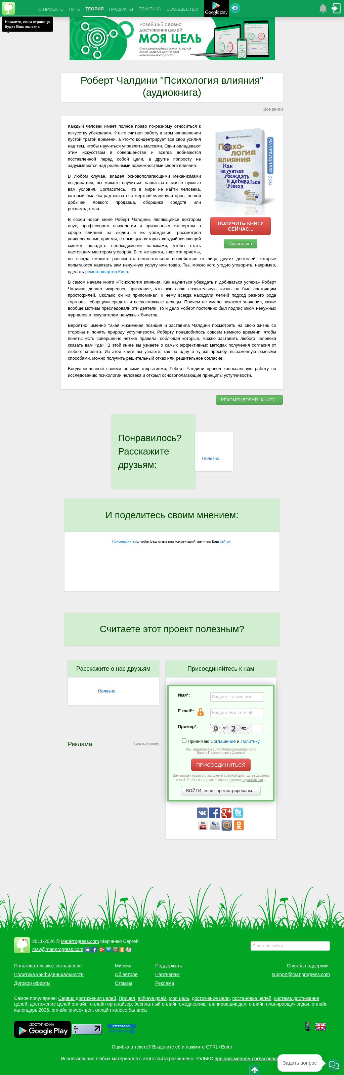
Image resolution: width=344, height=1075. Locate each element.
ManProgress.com (80, 941)
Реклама (164, 983)
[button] (334, 1065)
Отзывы (123, 983)
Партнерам (167, 974)
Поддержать (168, 965)
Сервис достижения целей (87, 998)
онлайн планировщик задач (279, 1004)
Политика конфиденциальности (49, 974)
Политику (250, 741)
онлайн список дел (72, 1010)
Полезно (210, 458)
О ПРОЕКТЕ (50, 9)
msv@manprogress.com (57, 949)
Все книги (273, 109)
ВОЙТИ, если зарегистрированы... (221, 790)
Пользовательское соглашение (48, 965)
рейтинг (226, 541)
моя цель (179, 998)
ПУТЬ (74, 9)
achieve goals (152, 998)
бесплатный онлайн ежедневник (169, 1004)
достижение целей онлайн (58, 1004)
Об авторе (126, 974)
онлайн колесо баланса (120, 1010)
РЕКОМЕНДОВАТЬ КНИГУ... (249, 399)
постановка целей (251, 998)
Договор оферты (32, 983)
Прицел (127, 998)
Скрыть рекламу (146, 744)
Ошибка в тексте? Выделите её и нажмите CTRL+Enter (172, 1047)
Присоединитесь (125, 541)
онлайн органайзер (111, 1004)
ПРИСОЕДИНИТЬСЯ (221, 765)
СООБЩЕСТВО (182, 9)
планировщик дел (227, 1004)
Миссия (123, 965)
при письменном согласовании (248, 1058)
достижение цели (211, 998)
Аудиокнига (240, 243)
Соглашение (223, 741)
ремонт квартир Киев (106, 271)
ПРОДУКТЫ (121, 9)
